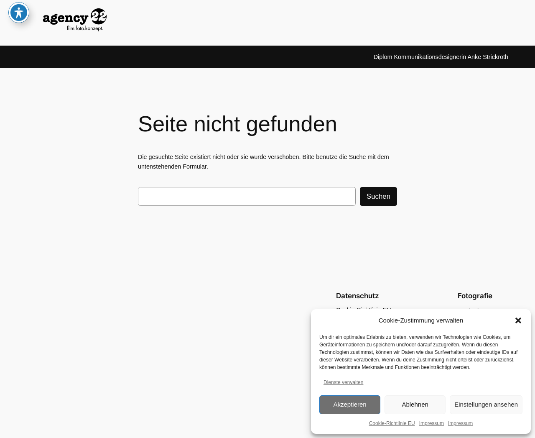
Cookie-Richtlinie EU (392, 423)
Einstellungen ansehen (486, 404)
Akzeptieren (349, 404)
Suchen (378, 196)
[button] (518, 320)
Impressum (431, 423)
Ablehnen (415, 404)
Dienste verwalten (343, 382)
